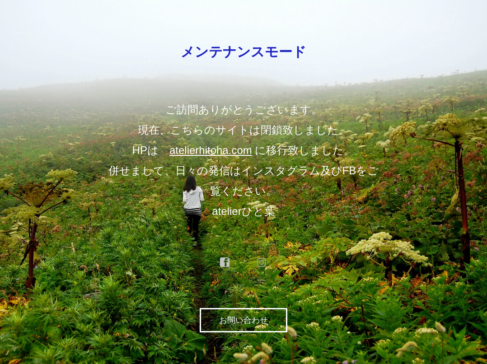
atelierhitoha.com (210, 150)
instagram (262, 262)
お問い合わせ (243, 320)
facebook (225, 262)
